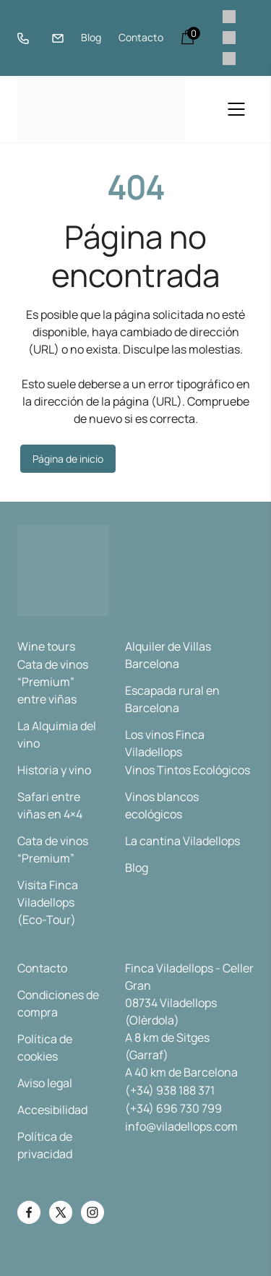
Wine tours (46, 646)
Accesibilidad (52, 1110)
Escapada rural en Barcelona (172, 699)
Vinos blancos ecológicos (162, 805)
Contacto (141, 37)
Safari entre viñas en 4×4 (49, 805)
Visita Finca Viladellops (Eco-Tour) (47, 902)
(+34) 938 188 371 (170, 1090)
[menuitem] (229, 17)
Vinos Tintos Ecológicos (187, 770)
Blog (91, 37)
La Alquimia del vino (56, 734)
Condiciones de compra (58, 1003)
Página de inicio (68, 459)
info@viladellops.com (181, 1126)
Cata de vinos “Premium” (52, 849)
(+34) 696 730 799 (173, 1108)
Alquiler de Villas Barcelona (168, 655)
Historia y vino (54, 770)
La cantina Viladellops (182, 841)
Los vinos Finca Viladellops (165, 743)
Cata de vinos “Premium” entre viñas (52, 681)
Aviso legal (44, 1083)
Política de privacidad (44, 1145)
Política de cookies (44, 1047)
